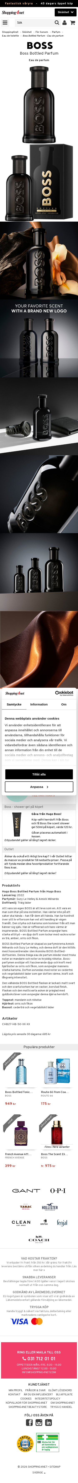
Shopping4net (10, 32)
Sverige (39, 1472)
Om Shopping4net (63, 1403)
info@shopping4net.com (39, 1372)
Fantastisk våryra (19, 3)
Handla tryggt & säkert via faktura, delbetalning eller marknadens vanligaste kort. (39, 1314)
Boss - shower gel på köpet (23, 807)
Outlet (9, 849)
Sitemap (55, 1467)
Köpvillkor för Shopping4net (26, 1403)
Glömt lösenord (60, 1390)
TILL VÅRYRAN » (43, 795)
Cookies (26, 1399)
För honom (42, 32)
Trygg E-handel (61, 1407)
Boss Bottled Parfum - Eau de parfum (43, 36)
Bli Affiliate (64, 1394)
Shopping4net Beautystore (28, 1407)
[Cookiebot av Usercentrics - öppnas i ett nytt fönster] (55, 693)
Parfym (56, 32)
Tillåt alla (39, 774)
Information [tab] (39, 704)
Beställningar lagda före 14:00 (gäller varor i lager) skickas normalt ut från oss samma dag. (39, 1281)
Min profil (16, 1390)
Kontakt (14, 1394)
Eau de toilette (10, 36)
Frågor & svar (35, 1390)
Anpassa (39, 786)
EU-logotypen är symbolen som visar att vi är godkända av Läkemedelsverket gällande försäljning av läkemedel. (39, 1296)
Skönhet (27, 32)
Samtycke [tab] (14, 704)
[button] (72, 23)
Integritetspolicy (47, 1399)
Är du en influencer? (38, 1394)
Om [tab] (64, 704)
